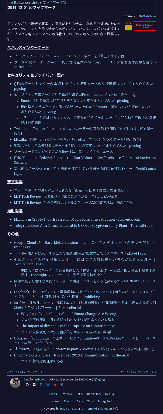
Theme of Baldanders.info (101, 408)
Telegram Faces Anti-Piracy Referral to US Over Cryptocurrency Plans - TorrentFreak (83, 225)
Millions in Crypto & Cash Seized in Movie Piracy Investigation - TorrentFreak (77, 219)
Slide (80, 401)
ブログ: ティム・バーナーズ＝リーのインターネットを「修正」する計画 (69, 56)
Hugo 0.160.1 (68, 408)
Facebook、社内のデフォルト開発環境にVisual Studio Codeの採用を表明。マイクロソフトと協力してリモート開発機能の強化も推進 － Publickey (85, 294)
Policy (79, 394)
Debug (109, 394)
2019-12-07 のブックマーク (137, 372)
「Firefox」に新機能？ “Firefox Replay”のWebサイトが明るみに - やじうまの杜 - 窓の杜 (84, 349)
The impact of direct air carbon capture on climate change (68, 326)
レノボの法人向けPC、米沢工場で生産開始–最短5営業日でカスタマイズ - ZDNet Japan (80, 253)
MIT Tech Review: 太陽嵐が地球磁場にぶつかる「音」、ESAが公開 (66, 196)
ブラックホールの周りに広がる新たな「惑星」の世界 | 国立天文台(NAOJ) (71, 190)
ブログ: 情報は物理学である (42, 361)
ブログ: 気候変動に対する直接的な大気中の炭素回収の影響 (66, 332)
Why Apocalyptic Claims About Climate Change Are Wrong (68, 313)
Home (56, 401)
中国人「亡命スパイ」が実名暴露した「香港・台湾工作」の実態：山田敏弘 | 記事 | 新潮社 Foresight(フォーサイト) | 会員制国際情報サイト (88, 272)
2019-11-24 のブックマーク (26, 372)
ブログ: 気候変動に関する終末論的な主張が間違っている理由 (67, 319)
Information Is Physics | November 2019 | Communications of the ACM (71, 355)
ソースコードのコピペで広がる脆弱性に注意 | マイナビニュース (63, 151)
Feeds (53, 394)
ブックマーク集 (54, 2)
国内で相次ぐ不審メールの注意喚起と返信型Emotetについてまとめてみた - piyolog (78, 94)
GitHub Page (147, 16)
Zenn (90, 401)
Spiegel (39, 379)
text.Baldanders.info (23, 2)
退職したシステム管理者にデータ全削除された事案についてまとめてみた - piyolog (77, 145)
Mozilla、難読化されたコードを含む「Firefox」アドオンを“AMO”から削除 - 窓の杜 (78, 139)
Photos (68, 401)
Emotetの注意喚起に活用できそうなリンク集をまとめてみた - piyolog (75, 100)
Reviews (66, 394)
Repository (94, 394)
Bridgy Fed (105, 401)
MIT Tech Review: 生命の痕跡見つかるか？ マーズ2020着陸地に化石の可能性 (73, 202)
